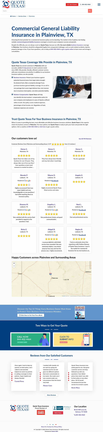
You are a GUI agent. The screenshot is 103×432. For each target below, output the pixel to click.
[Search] (90, 11)
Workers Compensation (21, 94)
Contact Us (50, 426)
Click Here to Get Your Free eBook (30, 315)
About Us (43, 426)
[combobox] (45, 11)
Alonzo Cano (47, 385)
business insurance (77, 45)
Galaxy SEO (55, 431)
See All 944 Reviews (85, 139)
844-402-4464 (84, 4)
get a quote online (67, 49)
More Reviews (51, 395)
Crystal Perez (19, 381)
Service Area (22, 16)
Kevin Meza (75, 387)
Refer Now (58, 412)
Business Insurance (20, 77)
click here (43, 127)
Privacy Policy (58, 426)
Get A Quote (70, 4)
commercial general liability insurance (28, 42)
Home (13, 16)
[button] (14, 263)
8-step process (27, 68)
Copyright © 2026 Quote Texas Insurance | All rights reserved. (52, 429)
